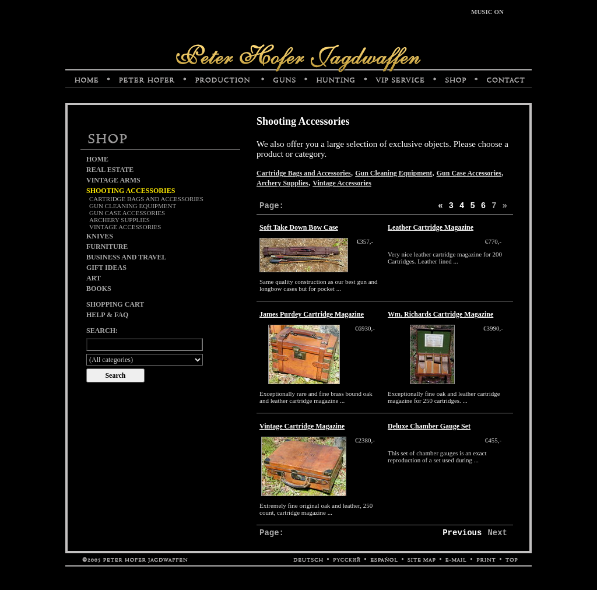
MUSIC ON (487, 11)
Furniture (107, 247)
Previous (462, 533)
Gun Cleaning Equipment (132, 205)
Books (98, 289)
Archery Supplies (119, 219)
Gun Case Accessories (127, 212)
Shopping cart (115, 304)
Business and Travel (126, 257)
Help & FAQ (107, 315)
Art (93, 278)
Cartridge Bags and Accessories (146, 198)
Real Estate (110, 170)
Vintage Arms (113, 180)
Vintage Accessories (125, 226)
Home (97, 159)
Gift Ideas (106, 268)
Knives (99, 236)
